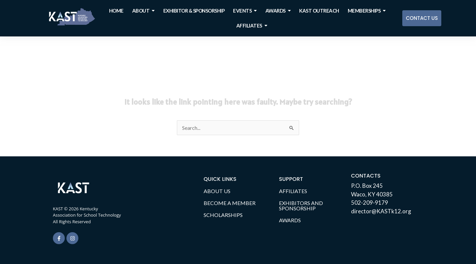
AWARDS (290, 220)
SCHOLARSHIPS (223, 215)
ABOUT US (217, 191)
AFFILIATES (293, 191)
